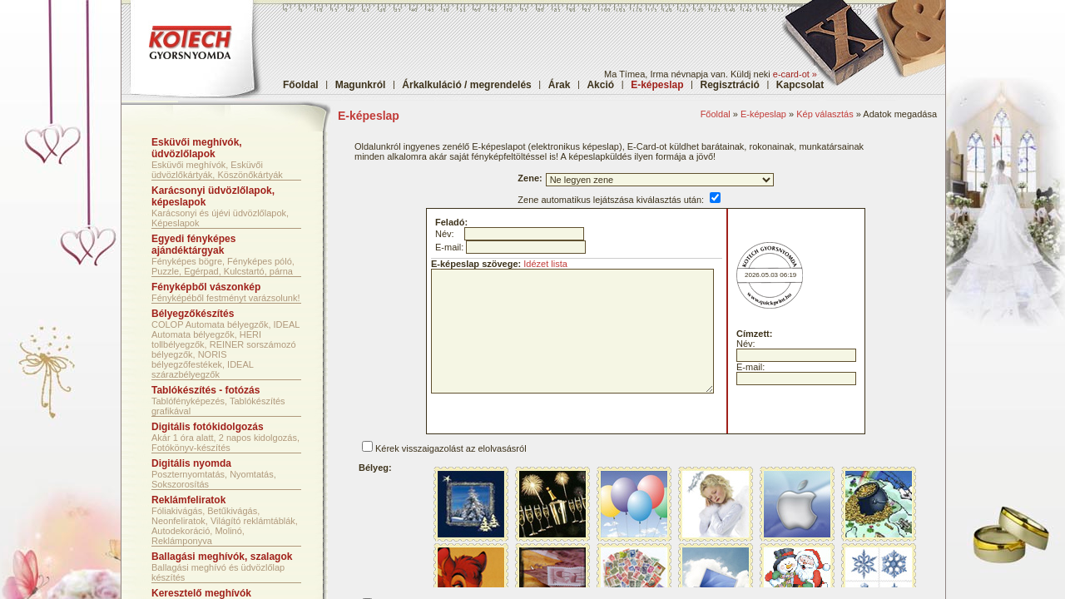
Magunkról (360, 85)
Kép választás (824, 114)
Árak (559, 85)
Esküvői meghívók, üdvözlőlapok (196, 148)
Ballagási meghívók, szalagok (221, 556)
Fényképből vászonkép (205, 287)
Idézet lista (545, 264)
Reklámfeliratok (188, 500)
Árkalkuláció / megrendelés (466, 85)
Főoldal (301, 85)
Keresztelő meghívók (201, 593)
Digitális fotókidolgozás (207, 427)
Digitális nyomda (191, 463)
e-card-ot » (795, 74)
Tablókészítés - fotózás (205, 390)
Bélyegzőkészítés (192, 313)
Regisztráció (730, 85)
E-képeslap (763, 114)
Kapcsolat (800, 85)
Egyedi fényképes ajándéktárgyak (193, 244)
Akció (600, 85)
